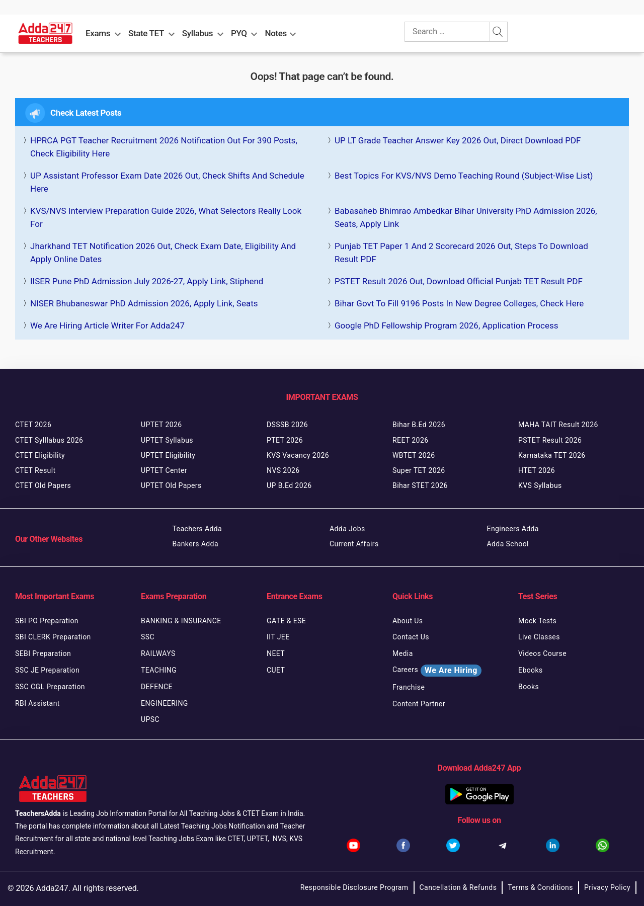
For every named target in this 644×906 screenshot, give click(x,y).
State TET (146, 33)
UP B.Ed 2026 (289, 485)
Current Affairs (354, 544)
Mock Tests (537, 621)
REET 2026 (410, 440)
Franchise (408, 687)
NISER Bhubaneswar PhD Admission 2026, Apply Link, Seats (144, 303)
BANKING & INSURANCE (181, 621)
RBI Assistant (37, 703)
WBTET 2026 (413, 455)
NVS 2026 (283, 470)
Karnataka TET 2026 (552, 455)
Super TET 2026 (418, 470)
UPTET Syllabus (167, 440)
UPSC (150, 719)
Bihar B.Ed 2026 (418, 425)
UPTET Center (164, 470)
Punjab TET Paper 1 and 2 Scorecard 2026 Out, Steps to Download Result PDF (461, 252)
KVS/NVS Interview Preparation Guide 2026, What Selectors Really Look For (165, 217)
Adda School (508, 544)
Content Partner (418, 704)
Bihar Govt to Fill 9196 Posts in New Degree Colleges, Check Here (459, 303)
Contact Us (410, 637)
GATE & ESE (286, 621)
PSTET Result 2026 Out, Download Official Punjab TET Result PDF (459, 281)
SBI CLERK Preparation (53, 637)
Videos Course (542, 653)
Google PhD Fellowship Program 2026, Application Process (446, 325)
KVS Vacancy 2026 (298, 455)
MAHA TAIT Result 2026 (558, 425)
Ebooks (530, 670)
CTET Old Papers (43, 485)
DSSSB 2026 (287, 425)
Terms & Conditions (540, 887)
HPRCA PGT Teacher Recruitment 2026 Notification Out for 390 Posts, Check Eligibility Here (163, 146)
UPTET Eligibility (168, 455)
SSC (147, 637)
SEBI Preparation (43, 653)
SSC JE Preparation (47, 670)
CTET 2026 (33, 425)
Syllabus (197, 33)
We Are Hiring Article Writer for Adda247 (107, 325)
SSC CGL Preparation (50, 687)
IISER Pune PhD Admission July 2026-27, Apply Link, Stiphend (146, 281)
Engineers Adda (513, 529)
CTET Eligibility (40, 455)
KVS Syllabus (540, 485)
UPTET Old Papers (171, 485)
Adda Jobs (347, 529)
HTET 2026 (536, 470)
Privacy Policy (607, 887)
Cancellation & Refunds (458, 887)
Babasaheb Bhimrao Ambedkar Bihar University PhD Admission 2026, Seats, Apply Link (466, 217)
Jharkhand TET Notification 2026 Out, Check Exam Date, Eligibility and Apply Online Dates (163, 252)
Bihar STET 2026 (420, 485)
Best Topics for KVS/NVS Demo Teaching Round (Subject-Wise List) (464, 176)
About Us (407, 621)
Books (528, 687)
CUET (276, 670)
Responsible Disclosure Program (354, 887)
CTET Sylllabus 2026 (49, 440)
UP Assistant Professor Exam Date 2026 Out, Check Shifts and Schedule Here (167, 182)
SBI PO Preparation (46, 621)
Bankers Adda (195, 544)
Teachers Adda (197, 529)
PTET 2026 (285, 440)
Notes (276, 33)
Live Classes (539, 637)
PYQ (239, 33)
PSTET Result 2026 (550, 440)
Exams (98, 33)
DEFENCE (157, 687)
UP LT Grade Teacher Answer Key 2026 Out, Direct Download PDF (458, 140)
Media (402, 653)
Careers (436, 671)
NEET (276, 653)
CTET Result (35, 470)
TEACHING (159, 670)
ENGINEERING (164, 703)
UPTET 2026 (161, 425)
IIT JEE (278, 637)
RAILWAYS (158, 653)
